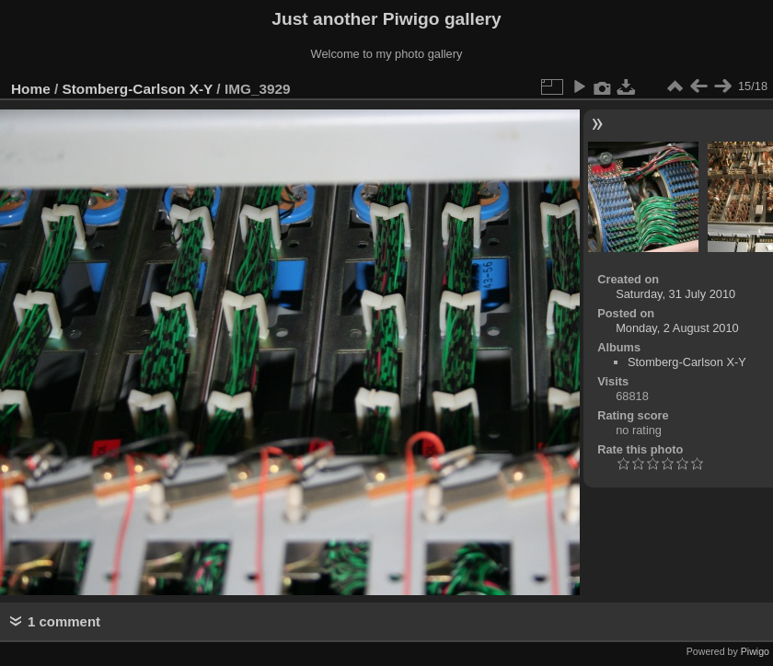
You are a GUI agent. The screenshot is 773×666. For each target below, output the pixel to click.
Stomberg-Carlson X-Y (138, 89)
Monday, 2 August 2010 (677, 328)
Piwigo (755, 651)
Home (31, 89)
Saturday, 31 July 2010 (675, 294)
